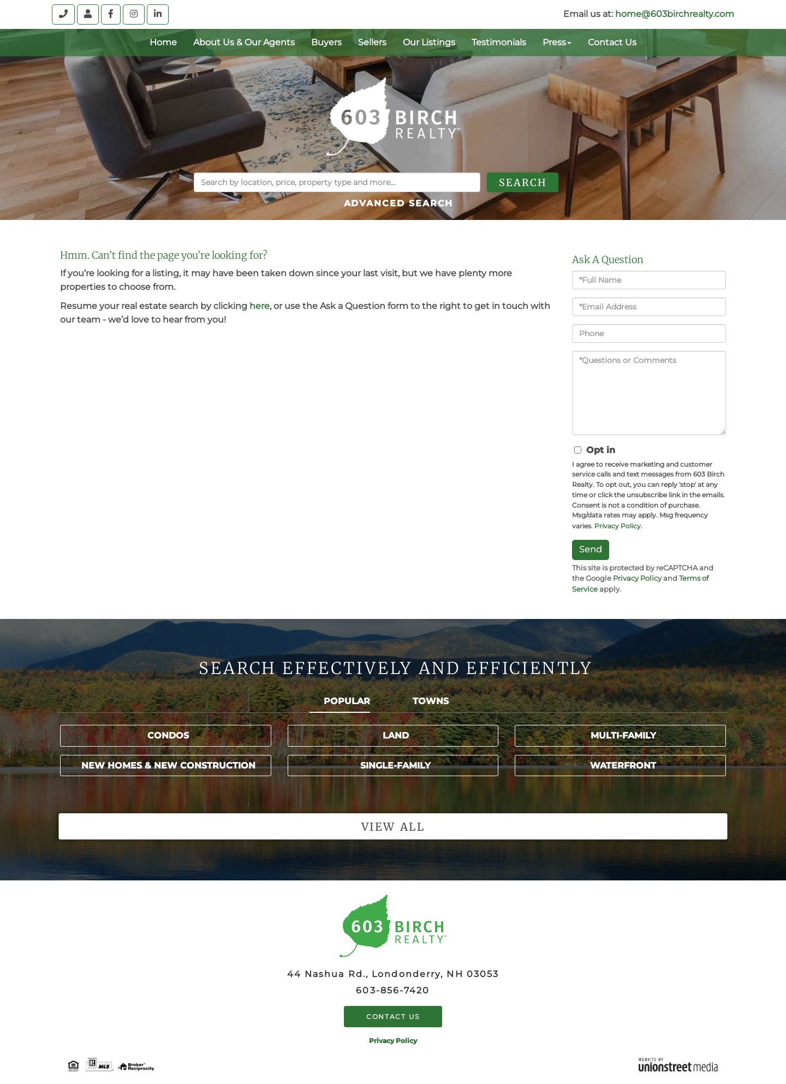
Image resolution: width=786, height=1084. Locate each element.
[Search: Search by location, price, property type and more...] (337, 182)
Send (590, 549)
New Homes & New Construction (168, 765)
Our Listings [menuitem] (429, 42)
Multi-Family (623, 735)
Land (396, 735)
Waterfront (623, 765)
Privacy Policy (617, 526)
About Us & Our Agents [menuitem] (244, 42)
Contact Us (393, 1016)
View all (393, 826)
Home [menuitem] (163, 42)
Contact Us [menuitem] (612, 42)
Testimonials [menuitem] (499, 42)
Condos (168, 735)
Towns (431, 701)
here (259, 306)
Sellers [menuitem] (372, 42)
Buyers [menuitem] (326, 42)
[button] (539, 182)
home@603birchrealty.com (674, 14)
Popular (347, 701)
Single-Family (395, 765)
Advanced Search (399, 203)
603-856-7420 (393, 990)
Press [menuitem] (557, 42)
